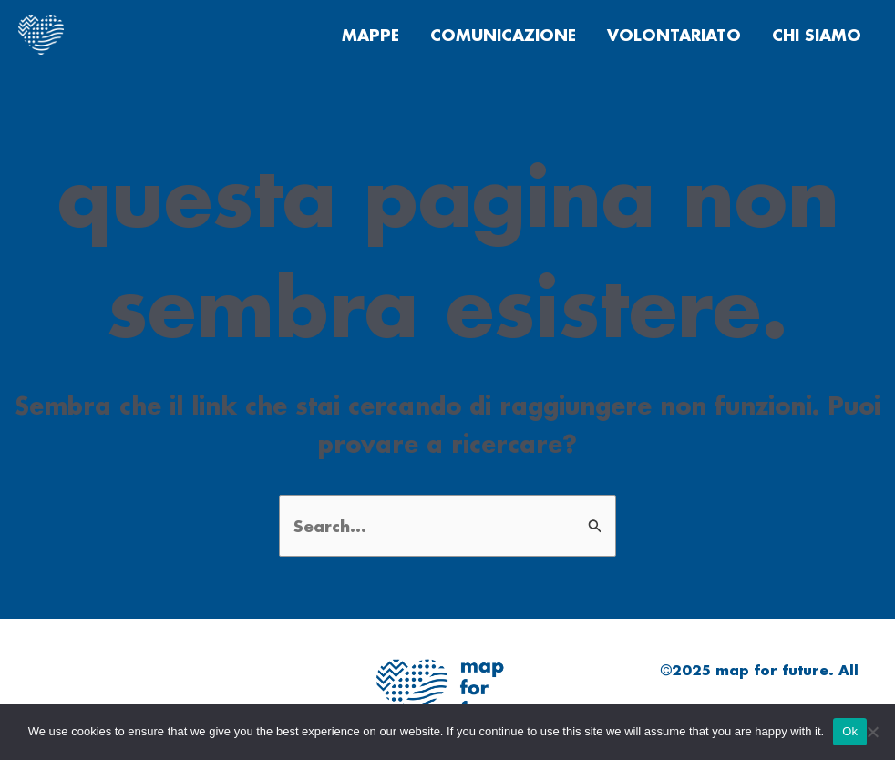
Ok (850, 731)
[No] (872, 732)
